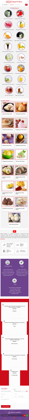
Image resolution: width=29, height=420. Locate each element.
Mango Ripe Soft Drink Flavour (21, 51)
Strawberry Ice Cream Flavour (21, 129)
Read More (14, 308)
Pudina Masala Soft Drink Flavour (8, 84)
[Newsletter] (14, 415)
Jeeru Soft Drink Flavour (19, 95)
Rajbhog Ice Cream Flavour (21, 145)
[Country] (7, 397)
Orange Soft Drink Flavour (7, 40)
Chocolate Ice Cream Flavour (7, 208)
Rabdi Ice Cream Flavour (7, 145)
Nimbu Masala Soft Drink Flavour (20, 40)
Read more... (3, 239)
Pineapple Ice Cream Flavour (7, 161)
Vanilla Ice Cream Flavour (14, 224)
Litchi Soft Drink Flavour (21, 62)
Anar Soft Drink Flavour (9, 95)
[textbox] (23, 391)
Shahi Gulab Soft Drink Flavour (8, 29)
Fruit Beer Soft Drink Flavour (21, 84)
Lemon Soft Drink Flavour (8, 18)
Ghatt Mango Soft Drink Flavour (21, 73)
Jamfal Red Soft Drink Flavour (7, 73)
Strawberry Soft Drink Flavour (20, 18)
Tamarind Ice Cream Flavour (7, 129)
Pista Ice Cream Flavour (20, 161)
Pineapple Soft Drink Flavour (21, 29)
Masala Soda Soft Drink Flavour (8, 51)
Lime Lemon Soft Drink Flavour (9, 62)
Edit (26, 391)
